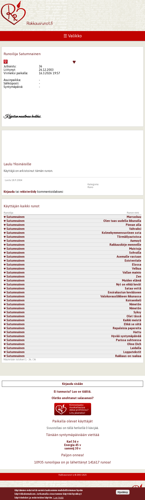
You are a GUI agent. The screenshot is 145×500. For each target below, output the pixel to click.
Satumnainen (14, 216)
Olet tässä (133, 316)
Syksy (137, 312)
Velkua (136, 268)
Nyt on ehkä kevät (128, 284)
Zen (138, 276)
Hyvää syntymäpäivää (126, 336)
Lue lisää (58, 497)
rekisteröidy (28, 191)
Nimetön (135, 304)
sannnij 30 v (72, 448)
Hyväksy (123, 492)
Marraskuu (134, 216)
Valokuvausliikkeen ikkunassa (120, 296)
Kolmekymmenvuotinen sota (121, 232)
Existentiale (133, 260)
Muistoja (135, 248)
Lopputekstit (132, 352)
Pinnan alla (133, 224)
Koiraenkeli (133, 300)
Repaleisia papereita (127, 328)
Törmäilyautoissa (129, 236)
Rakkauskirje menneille (125, 244)
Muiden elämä (131, 280)
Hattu (137, 332)
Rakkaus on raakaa (128, 356)
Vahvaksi (135, 228)
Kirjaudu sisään (72, 383)
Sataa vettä (133, 288)
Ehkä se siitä (132, 324)
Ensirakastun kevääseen (124, 292)
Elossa (136, 264)
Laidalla (135, 348)
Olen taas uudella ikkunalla (122, 220)
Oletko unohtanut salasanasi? (73, 398)
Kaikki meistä (132, 320)
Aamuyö (135, 240)
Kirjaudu (9, 191)
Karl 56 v (73, 441)
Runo (90, 187)
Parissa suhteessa (128, 340)
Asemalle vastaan (129, 256)
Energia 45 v (72, 445)
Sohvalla (135, 252)
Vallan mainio (132, 272)
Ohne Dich (134, 344)
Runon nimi (133, 212)
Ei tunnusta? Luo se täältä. (72, 391)
